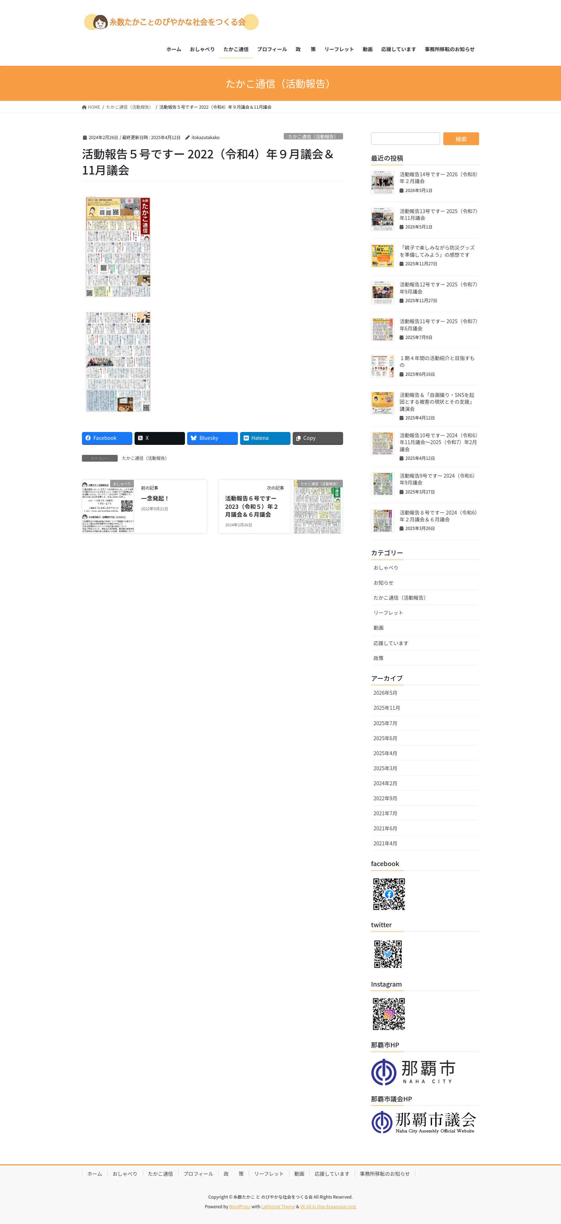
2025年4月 (385, 753)
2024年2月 (385, 783)
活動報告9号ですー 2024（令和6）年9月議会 (439, 479)
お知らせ (384, 582)
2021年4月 (385, 843)
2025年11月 (387, 707)
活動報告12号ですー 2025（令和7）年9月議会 (439, 288)
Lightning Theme (278, 1206)
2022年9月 (385, 798)
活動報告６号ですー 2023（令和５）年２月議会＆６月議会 (252, 506)
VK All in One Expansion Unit (328, 1206)
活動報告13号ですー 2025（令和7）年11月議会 (439, 214)
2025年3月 (385, 768)
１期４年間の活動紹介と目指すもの (437, 361)
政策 (379, 658)
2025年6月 (385, 738)
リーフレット (388, 612)
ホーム (94, 1173)
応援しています (391, 643)
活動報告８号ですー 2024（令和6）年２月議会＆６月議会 (438, 516)
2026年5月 (385, 692)
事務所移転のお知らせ (385, 1173)
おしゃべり (386, 567)
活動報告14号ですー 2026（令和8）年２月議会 (439, 178)
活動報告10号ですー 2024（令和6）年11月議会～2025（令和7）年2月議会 (439, 442)
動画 (379, 627)
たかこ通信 (160, 1173)
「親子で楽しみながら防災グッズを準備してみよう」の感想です (437, 251)
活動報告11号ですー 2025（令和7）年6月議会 (439, 325)
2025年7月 (385, 723)
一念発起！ (155, 498)
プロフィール (199, 1173)
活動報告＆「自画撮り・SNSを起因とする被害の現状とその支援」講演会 (437, 401)
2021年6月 (385, 828)
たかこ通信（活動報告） (313, 136)
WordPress (240, 1206)
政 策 (234, 1173)
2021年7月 (385, 813)
